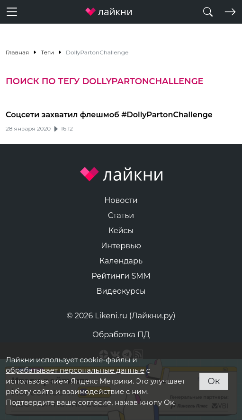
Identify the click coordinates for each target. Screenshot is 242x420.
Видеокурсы (121, 291)
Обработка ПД (121, 334)
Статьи (121, 215)
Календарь (121, 260)
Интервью (121, 245)
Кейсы (121, 230)
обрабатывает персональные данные (75, 370)
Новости (121, 200)
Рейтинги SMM (121, 275)
